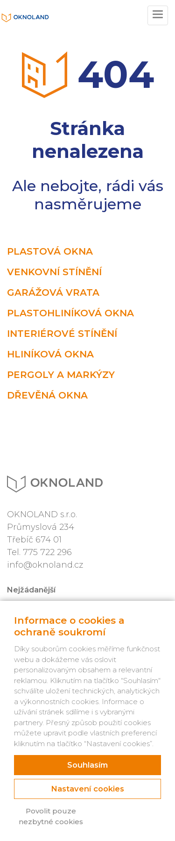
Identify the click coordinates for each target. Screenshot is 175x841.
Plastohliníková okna (70, 313)
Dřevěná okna (47, 395)
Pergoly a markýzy (61, 374)
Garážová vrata (53, 292)
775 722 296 (47, 552)
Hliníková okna (50, 354)
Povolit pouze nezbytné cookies (51, 816)
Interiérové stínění (62, 333)
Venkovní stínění (54, 272)
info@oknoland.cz (45, 565)
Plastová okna (50, 251)
